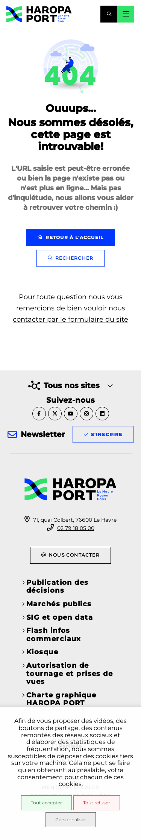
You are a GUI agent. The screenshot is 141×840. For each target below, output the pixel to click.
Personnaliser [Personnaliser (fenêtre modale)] (70, 819)
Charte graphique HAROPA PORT (61, 699)
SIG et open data (59, 617)
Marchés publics (59, 604)
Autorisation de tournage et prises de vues (69, 673)
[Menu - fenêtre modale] (125, 14)
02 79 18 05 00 (75, 528)
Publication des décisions (57, 586)
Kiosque (42, 652)
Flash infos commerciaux (53, 634)
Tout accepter (46, 802)
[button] (108, 14)
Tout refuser (96, 802)
